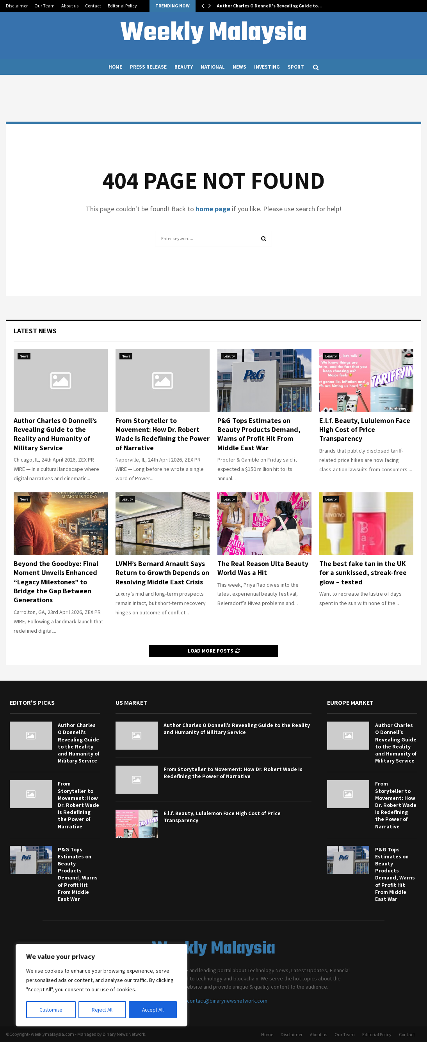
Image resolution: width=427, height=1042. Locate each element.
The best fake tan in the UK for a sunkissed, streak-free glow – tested (363, 572)
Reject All (102, 1009)
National (213, 67)
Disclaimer (17, 6)
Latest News (35, 330)
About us (69, 6)
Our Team (44, 6)
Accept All (152, 1009)
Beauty (183, 67)
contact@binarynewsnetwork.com (227, 1000)
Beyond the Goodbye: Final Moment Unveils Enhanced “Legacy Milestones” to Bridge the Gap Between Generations (56, 582)
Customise (51, 1009)
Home (115, 67)
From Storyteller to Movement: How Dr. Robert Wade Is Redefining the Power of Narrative (163, 434)
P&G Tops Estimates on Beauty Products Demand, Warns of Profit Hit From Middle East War (259, 434)
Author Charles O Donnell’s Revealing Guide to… (269, 6)
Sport (296, 67)
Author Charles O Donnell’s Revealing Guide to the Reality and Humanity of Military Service (55, 434)
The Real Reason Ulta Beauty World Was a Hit (262, 568)
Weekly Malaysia (213, 33)
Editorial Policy (122, 6)
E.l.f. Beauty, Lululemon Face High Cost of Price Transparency (364, 429)
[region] (101, 985)
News (239, 67)
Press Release (148, 67)
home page (213, 208)
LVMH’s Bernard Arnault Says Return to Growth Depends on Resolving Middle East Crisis (162, 572)
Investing (267, 67)
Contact (93, 6)
